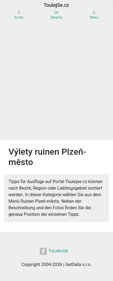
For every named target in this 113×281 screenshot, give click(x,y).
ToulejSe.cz (56, 5)
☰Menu (94, 15)
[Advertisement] (56, 81)
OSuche (18, 15)
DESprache (56, 15)
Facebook (54, 251)
